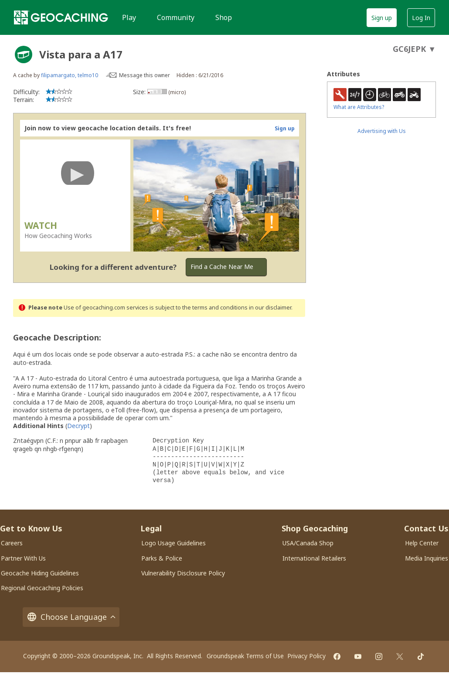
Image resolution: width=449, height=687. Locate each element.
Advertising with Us (381, 131)
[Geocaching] (61, 17)
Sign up (381, 18)
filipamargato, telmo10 (69, 75)
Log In (421, 18)
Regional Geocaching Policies (42, 588)
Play (129, 17)
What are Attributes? (358, 107)
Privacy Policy (306, 656)
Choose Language (71, 617)
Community (175, 17)
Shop (223, 17)
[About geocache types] (23, 54)
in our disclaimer (270, 307)
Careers (12, 543)
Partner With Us (23, 558)
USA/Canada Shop (307, 543)
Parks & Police (161, 558)
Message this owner (144, 75)
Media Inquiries (426, 558)
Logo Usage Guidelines (173, 543)
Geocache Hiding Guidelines (40, 573)
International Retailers (314, 558)
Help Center (422, 543)
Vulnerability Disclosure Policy (183, 573)
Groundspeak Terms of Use (245, 656)
